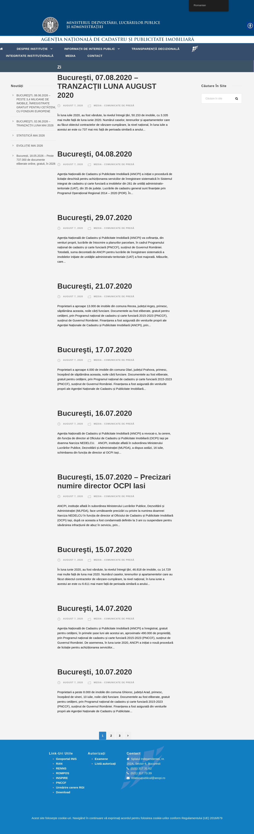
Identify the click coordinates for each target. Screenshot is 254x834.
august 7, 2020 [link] (73, 105)
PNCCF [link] (61, 782)
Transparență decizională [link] (156, 48)
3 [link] (119, 735)
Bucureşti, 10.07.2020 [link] (94, 672)
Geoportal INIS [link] (66, 758)
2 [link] (111, 735)
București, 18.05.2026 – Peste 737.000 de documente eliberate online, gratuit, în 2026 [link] (35, 159)
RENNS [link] (61, 768)
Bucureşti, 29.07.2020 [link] (94, 218)
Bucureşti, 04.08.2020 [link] (94, 154)
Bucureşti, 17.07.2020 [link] (94, 350)
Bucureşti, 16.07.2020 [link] (94, 413)
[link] (2, 48)
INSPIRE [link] (62, 778)
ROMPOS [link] (62, 773)
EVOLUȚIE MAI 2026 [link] (29, 145)
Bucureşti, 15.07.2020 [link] (94, 550)
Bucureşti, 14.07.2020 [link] (94, 608)
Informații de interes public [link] (89, 48)
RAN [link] (59, 763)
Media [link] (70, 55)
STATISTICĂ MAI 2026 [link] (30, 135)
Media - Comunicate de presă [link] (114, 105)
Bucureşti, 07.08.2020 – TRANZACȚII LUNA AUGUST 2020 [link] (106, 86)
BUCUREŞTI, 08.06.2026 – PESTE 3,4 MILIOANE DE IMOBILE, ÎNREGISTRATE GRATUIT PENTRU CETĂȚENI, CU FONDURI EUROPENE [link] (36, 103)
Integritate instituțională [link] (30, 55)
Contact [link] (95, 55)
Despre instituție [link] (32, 48)
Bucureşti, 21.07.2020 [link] (94, 286)
